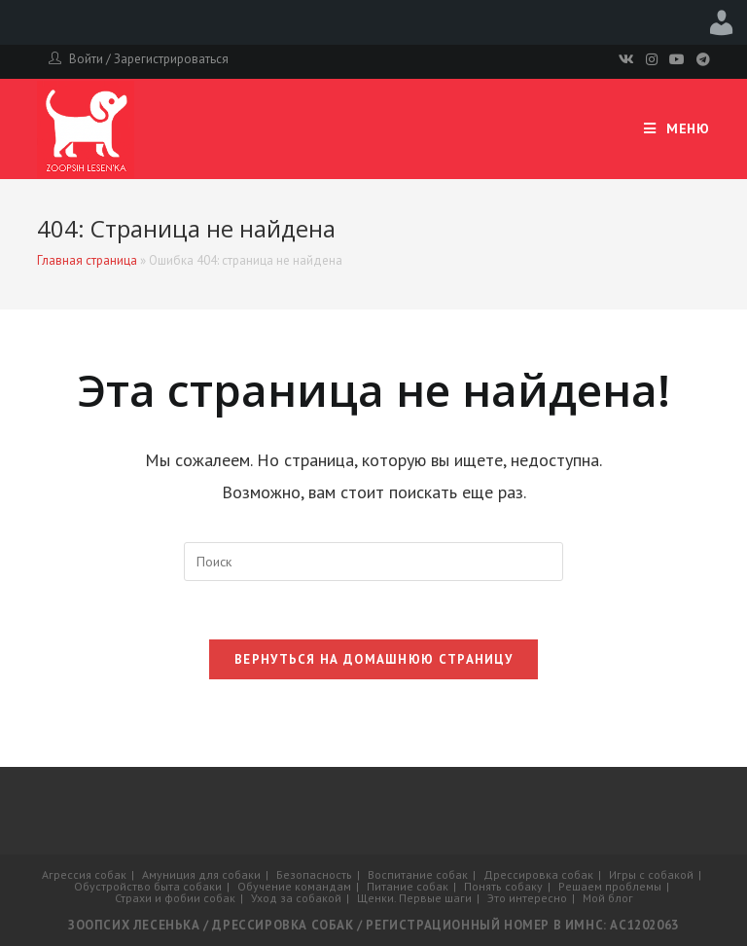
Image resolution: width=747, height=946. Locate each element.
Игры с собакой (651, 874)
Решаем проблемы (609, 886)
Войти (86, 59)
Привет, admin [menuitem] (721, 22)
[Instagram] (651, 59)
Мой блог (608, 898)
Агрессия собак (84, 874)
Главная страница (87, 260)
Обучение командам (294, 886)
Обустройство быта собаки (148, 886)
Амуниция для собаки (201, 874)
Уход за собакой (296, 898)
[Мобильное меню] (677, 129)
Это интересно (527, 898)
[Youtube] (677, 59)
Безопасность (314, 874)
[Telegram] (700, 59)
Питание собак (407, 886)
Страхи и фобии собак (175, 898)
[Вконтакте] (626, 59)
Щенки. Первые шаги (414, 898)
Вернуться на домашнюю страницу (373, 659)
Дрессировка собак (538, 874)
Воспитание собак (418, 874)
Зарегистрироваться (171, 59)
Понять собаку (503, 886)
